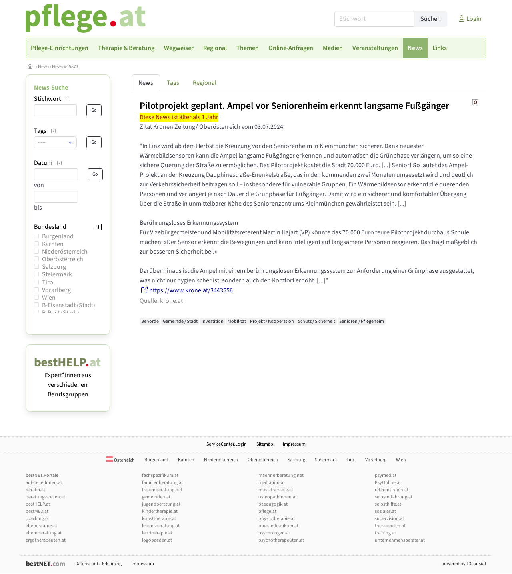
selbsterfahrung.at (393, 497)
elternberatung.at (44, 533)
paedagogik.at (273, 504)
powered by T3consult (463, 563)
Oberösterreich (62, 259)
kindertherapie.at (160, 511)
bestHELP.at (38, 504)
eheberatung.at (41, 525)
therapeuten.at (390, 525)
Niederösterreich (65, 251)
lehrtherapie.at (157, 533)
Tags (173, 82)
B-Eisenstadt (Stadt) (68, 305)
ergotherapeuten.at (46, 540)
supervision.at (389, 518)
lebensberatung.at (161, 525)
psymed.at (385, 475)
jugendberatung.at (161, 504)
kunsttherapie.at (159, 518)
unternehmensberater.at (400, 540)
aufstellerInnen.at (44, 482)
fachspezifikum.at (160, 475)
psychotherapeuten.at (281, 540)
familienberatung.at (162, 482)
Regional (204, 82)
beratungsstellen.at (45, 497)
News (43, 66)
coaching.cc (37, 518)
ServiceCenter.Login (226, 444)
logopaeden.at (157, 540)
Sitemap (264, 444)
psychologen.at (274, 533)
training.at (385, 533)
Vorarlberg (56, 290)
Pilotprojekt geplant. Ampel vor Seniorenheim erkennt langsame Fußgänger (294, 106)
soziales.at (385, 511)
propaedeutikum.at (278, 525)
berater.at (35, 489)
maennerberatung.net (281, 475)
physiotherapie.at (276, 518)
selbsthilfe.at (388, 504)
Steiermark (57, 274)
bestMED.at (37, 511)
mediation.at (271, 482)
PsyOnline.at (388, 482)
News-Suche (51, 87)
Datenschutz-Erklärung (98, 563)
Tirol (48, 282)
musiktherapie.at (275, 489)
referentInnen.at (391, 489)
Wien (49, 297)
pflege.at (267, 511)
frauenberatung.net (162, 489)
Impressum (294, 444)
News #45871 (65, 66)
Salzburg (54, 266)
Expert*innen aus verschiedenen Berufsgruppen (68, 380)
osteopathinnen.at (277, 497)
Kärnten (53, 244)
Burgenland (58, 236)
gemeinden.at (156, 497)
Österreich (120, 460)
